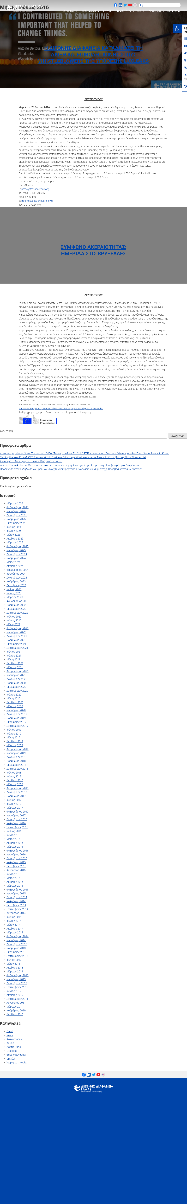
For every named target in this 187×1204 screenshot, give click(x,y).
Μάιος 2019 (13, 737)
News (9, 1035)
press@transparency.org (35, 189)
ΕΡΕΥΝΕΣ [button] (109, 11)
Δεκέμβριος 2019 (16, 714)
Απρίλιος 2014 (14, 928)
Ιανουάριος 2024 (16, 573)
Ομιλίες (11, 1058)
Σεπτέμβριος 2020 (17, 690)
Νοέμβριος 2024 (16, 558)
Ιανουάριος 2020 (16, 710)
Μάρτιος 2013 (14, 971)
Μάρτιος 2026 (14, 503)
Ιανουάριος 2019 (16, 753)
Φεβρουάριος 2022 (17, 628)
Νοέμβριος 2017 (16, 796)
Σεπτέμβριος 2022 (17, 612)
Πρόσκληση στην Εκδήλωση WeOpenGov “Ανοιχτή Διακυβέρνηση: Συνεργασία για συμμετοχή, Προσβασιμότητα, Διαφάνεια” (71, 469)
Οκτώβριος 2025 (16, 523)
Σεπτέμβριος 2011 (17, 998)
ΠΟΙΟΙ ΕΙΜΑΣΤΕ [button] (71, 11)
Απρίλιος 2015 (14, 881)
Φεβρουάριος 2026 (17, 507)
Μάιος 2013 (13, 963)
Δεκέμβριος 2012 (16, 983)
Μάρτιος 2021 (14, 667)
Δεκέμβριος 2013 (16, 944)
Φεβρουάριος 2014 (17, 936)
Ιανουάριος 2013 (16, 979)
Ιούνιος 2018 (13, 776)
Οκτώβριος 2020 (16, 686)
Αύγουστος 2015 (16, 870)
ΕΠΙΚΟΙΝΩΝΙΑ (173, 11)
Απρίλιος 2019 (14, 741)
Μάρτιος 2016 (14, 846)
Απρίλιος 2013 (14, 967)
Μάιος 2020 (13, 698)
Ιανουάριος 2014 (16, 940)
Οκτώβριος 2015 (16, 866)
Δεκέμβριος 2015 (16, 858)
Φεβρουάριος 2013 (17, 975)
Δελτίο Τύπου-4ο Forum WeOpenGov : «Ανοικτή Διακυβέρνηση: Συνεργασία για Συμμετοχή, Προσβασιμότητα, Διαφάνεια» (69, 465)
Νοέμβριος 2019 (16, 718)
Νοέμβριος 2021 (16, 640)
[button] (183, 28)
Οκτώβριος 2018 (16, 764)
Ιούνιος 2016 (13, 835)
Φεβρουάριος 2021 (17, 671)
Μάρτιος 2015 (14, 885)
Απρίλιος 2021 (14, 663)
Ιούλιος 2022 (13, 616)
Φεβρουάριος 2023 (17, 601)
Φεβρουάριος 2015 (17, 889)
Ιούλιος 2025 (13, 526)
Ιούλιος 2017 (13, 799)
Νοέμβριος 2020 (16, 682)
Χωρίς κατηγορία (16, 1062)
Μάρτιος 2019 (14, 745)
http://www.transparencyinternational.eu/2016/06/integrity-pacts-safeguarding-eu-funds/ (61, 408)
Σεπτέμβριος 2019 (17, 725)
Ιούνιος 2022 (13, 620)
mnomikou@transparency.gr (37, 200)
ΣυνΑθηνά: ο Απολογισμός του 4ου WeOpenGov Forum (31, 461)
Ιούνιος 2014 (13, 920)
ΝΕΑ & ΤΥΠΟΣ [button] (126, 11)
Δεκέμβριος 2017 (16, 792)
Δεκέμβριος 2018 (16, 757)
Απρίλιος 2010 (14, 1014)
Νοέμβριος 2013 (16, 948)
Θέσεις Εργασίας (16, 1054)
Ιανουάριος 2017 (16, 815)
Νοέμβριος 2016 (16, 823)
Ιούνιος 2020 (13, 694)
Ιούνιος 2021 (13, 655)
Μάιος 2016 (13, 838)
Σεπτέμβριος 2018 (17, 768)
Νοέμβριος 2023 (16, 581)
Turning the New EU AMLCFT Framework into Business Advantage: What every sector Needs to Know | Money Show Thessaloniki (73, 457)
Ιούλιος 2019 (13, 729)
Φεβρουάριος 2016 (17, 850)
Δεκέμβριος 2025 (16, 515)
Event (9, 1031)
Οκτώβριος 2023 (16, 585)
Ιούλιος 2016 (13, 831)
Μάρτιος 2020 (14, 706)
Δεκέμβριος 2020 (16, 679)
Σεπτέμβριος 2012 (17, 987)
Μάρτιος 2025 (14, 542)
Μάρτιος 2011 (14, 1006)
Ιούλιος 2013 (13, 959)
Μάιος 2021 (13, 659)
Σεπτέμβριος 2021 (17, 647)
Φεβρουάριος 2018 (17, 788)
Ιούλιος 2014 (13, 916)
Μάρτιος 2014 (14, 932)
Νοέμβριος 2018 (16, 760)
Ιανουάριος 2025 (16, 550)
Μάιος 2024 (13, 562)
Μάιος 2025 (13, 534)
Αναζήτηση (6, 431)
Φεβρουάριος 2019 (17, 749)
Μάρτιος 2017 (14, 807)
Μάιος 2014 (13, 924)
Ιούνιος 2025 (13, 530)
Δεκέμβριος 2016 (16, 819)
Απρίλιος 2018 (14, 780)
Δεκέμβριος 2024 (16, 554)
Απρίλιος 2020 (14, 702)
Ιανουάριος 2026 (16, 511)
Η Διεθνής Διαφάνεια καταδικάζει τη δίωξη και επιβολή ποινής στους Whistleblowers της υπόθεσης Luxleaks (93, 54)
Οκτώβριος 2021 (16, 643)
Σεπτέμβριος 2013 (17, 955)
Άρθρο (10, 1043)
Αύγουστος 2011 (16, 1002)
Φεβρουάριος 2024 (17, 569)
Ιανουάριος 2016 (16, 854)
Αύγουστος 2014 (16, 913)
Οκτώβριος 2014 (16, 905)
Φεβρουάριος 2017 (17, 811)
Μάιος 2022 (13, 624)
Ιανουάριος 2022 (16, 632)
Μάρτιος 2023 (14, 597)
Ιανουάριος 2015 (16, 893)
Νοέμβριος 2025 (16, 519)
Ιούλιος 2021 (13, 651)
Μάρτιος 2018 (14, 784)
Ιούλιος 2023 (13, 589)
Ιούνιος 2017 (13, 803)
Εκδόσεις (11, 1050)
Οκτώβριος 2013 (16, 952)
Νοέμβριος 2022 (16, 604)
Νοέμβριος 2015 (16, 862)
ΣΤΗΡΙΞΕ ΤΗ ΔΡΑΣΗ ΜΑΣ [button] (150, 11)
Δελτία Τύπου (14, 1046)
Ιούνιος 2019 (13, 733)
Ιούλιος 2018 (13, 772)
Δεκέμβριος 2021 (16, 636)
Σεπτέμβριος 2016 (17, 827)
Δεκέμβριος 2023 (16, 577)
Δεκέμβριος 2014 (16, 897)
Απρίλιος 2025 (14, 538)
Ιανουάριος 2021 (16, 675)
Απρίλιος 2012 (14, 994)
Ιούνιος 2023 (13, 593)
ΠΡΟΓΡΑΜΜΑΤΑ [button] (92, 11)
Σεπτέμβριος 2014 (17, 909)
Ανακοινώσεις (14, 1039)
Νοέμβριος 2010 (16, 1010)
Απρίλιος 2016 (14, 842)
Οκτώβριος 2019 (16, 721)
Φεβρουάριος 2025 (17, 546)
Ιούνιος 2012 (13, 991)
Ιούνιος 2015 (13, 874)
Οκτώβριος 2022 (16, 608)
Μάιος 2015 (13, 877)
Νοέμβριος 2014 (16, 901)
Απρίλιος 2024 (14, 565)
